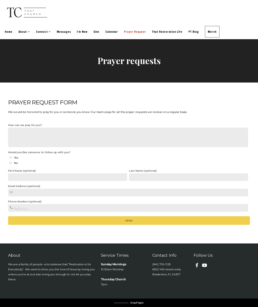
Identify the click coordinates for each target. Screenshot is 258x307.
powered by (129, 302)
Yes (16, 157)
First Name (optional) (22, 170)
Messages (64, 32)
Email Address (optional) (24, 186)
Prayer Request (135, 32)
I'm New (82, 32)
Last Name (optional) (142, 170)
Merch (212, 32)
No (16, 163)
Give (96, 32)
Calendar (111, 32)
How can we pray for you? (25, 125)
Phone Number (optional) (24, 201)
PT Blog (193, 32)
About (24, 32)
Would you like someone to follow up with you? (39, 152)
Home (8, 32)
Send (129, 220)
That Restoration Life (167, 32)
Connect (43, 32)
